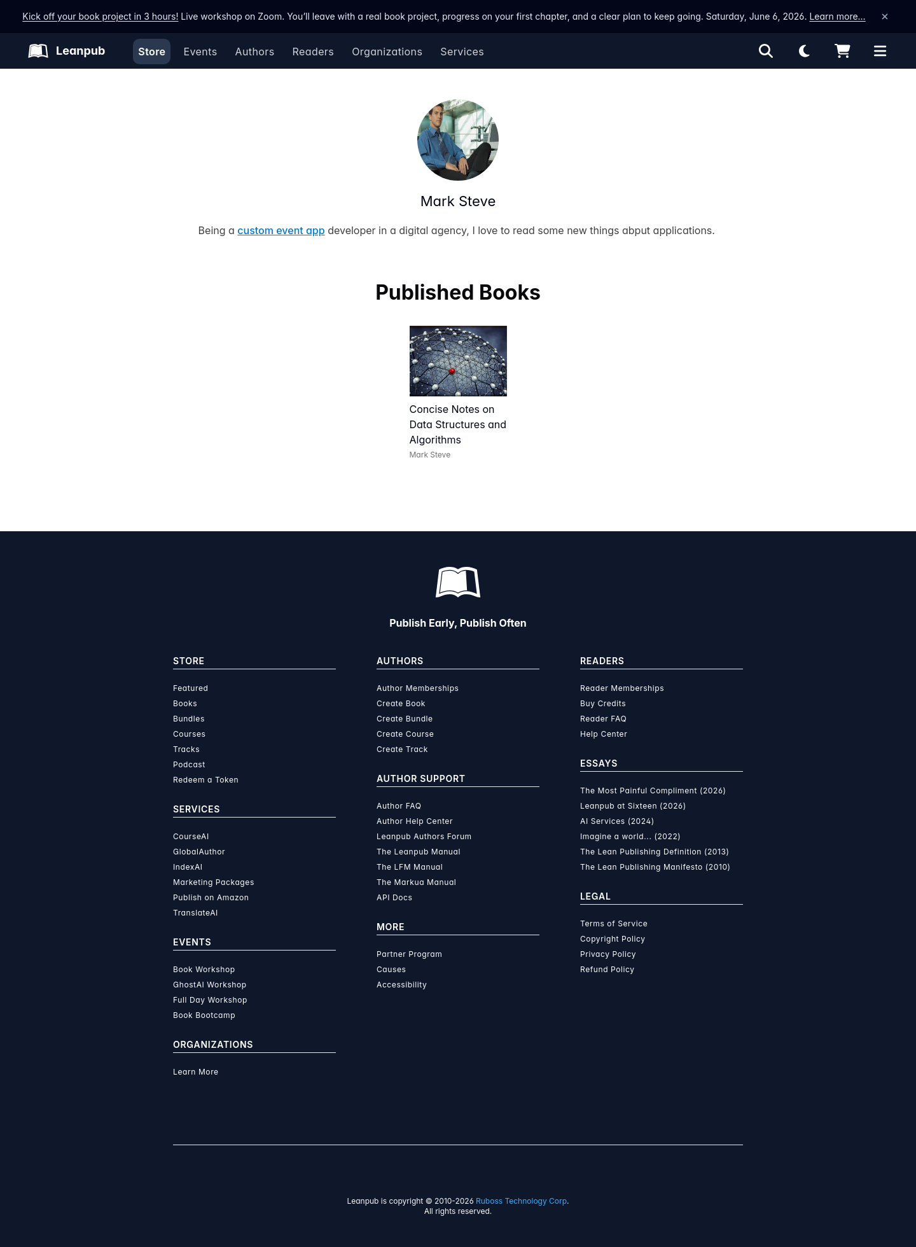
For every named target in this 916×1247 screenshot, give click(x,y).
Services (462, 51)
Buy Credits (603, 703)
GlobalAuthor (199, 851)
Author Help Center (415, 821)
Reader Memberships (622, 688)
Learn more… (837, 16)
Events (200, 51)
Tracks (186, 749)
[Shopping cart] (842, 51)
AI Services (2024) (617, 821)
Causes (391, 969)
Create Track (402, 749)
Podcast (189, 764)
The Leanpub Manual (419, 851)
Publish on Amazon (211, 897)
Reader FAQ (603, 718)
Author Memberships (418, 688)
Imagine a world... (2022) (630, 836)
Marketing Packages (213, 882)
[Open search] (766, 51)
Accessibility (402, 984)
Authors (254, 51)
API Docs (394, 897)
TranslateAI (195, 912)
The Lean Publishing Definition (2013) (655, 851)
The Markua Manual (416, 882)
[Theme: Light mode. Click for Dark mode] (804, 51)
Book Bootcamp (204, 1015)
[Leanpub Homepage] (66, 51)
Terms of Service (614, 923)
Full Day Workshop (210, 1000)
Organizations (387, 51)
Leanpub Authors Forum (424, 836)
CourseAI (191, 836)
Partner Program (409, 954)
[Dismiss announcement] (885, 16)
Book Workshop (204, 969)
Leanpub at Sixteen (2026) (633, 806)
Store (151, 51)
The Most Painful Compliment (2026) (653, 790)
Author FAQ (399, 806)
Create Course (405, 734)
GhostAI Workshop (210, 984)
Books (185, 703)
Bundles (189, 718)
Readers (314, 51)
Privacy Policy (608, 954)
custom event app (280, 230)
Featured (190, 688)
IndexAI (188, 867)
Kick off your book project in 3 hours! (100, 16)
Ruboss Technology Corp (521, 1201)
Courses (189, 734)
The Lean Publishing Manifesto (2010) (655, 867)
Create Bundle (405, 718)
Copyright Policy (613, 939)
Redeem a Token (206, 779)
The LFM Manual (410, 867)
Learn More (196, 1071)
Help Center (603, 734)
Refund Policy (607, 969)
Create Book (401, 703)
